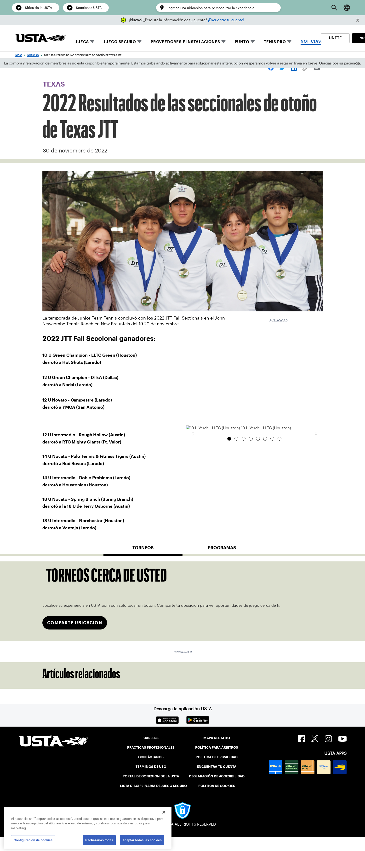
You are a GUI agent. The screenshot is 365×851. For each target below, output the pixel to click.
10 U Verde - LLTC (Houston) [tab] (229, 541)
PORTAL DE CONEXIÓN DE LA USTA (151, 790)
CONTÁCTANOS (151, 771)
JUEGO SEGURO (119, 42)
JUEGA (82, 42)
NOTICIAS (311, 41)
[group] (254, 479)
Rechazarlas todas (99, 840)
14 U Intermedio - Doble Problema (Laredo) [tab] (265, 541)
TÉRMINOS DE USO (151, 781)
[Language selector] (347, 8)
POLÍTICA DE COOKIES (216, 800)
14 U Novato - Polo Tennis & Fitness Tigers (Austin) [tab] (258, 541)
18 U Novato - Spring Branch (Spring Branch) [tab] (272, 541)
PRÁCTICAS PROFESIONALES (151, 761)
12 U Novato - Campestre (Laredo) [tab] (251, 541)
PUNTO (242, 42)
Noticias (33, 55)
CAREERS (151, 752)
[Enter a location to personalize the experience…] (222, 7)
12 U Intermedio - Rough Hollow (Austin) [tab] (243, 541)
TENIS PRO (275, 42)
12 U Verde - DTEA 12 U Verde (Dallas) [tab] (236, 541)
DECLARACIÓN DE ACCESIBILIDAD (217, 790)
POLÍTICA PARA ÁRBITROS (216, 761)
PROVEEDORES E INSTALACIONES (185, 42)
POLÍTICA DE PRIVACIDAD (217, 771)
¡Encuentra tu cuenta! (226, 20)
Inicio (18, 55)
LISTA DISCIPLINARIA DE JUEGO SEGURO (153, 800)
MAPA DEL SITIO (216, 752)
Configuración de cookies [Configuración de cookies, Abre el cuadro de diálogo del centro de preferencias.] (33, 840)
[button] (357, 20)
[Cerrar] (164, 812)
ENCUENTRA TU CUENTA (216, 781)
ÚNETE (335, 38)
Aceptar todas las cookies (142, 840)
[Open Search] (334, 8)
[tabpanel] (182, 615)
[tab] (142, 563)
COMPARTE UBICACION (74, 636)
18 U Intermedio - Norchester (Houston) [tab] (279, 541)
